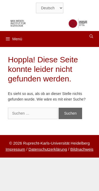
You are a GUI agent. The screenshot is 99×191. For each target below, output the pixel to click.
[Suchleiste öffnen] (91, 36)
